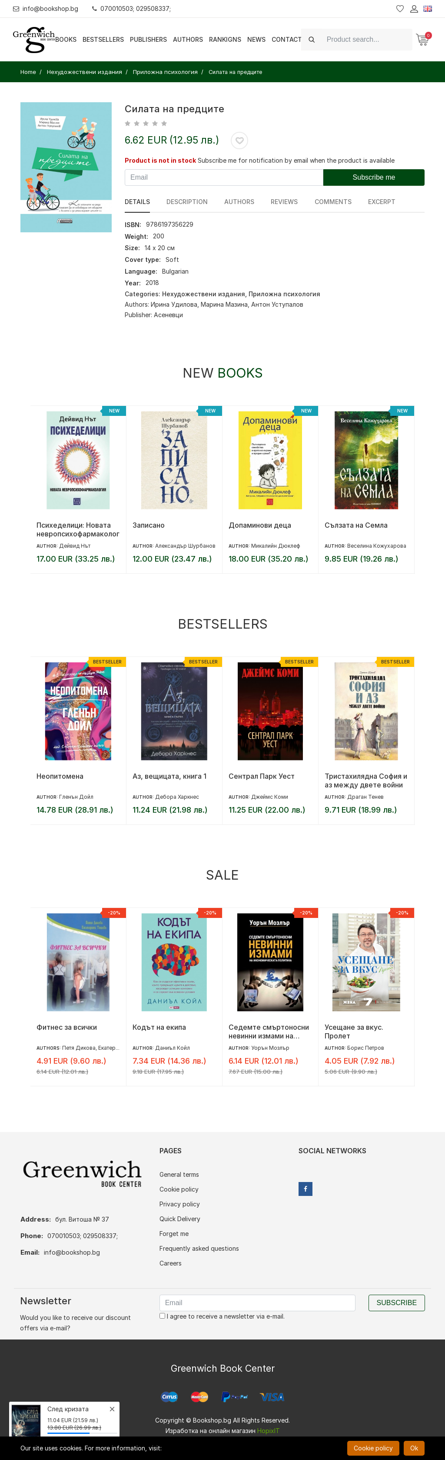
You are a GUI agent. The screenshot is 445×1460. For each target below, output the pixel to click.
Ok (414, 1448)
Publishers (148, 39)
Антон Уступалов (277, 304)
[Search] (367, 39)
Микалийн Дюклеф (275, 545)
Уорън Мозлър (270, 1048)
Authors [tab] (239, 201)
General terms (179, 1174)
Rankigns (225, 39)
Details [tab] (137, 201)
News (256, 39)
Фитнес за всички (67, 1027)
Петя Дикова (79, 1048)
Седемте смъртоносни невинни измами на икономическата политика (269, 1031)
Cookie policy (179, 1189)
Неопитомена (60, 776)
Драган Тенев (365, 797)
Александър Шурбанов (185, 545)
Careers (170, 1263)
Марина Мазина (224, 304)
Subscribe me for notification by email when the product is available (296, 160)
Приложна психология (284, 294)
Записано (149, 525)
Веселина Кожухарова (376, 545)
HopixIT (268, 1430)
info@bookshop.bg (46, 8)
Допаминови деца (260, 525)
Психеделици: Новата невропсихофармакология (78, 529)
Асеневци (168, 314)
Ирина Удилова (174, 304)
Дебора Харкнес (177, 797)
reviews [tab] (284, 201)
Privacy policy (179, 1204)
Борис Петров (365, 1048)
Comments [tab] (332, 201)
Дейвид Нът (74, 545)
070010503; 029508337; (132, 8)
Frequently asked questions (199, 1248)
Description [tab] (187, 201)
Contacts (289, 39)
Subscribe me (374, 177)
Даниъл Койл (172, 1048)
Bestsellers (103, 39)
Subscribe (397, 1302)
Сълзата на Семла (356, 525)
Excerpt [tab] (381, 201)
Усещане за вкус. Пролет (354, 1031)
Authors (188, 39)
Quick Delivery (179, 1218)
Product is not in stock (160, 160)
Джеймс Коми (269, 797)
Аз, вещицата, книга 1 (169, 776)
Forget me (174, 1233)
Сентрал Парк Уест (262, 776)
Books (65, 39)
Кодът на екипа (159, 1027)
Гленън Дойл (76, 797)
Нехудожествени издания (203, 294)
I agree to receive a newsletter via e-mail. (222, 1316)
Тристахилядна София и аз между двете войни (366, 780)
